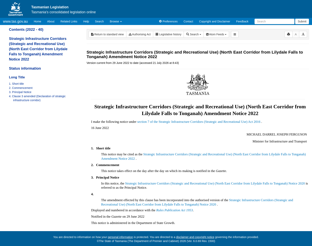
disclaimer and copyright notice (195, 237)
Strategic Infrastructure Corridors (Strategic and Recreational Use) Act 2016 (209, 122)
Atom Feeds (216, 34)
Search (99, 21)
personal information (120, 237)
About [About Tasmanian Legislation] (51, 21)
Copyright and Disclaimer (214, 21)
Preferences (168, 21)
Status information (25, 68)
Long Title (17, 77)
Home (39, 21)
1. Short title (16, 83)
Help (86, 21)
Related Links (68, 21)
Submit (302, 21)
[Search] (274, 21)
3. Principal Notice (20, 92)
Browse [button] (116, 21)
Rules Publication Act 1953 (174, 210)
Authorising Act (140, 34)
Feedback (242, 21)
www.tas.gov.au (15, 21)
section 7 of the (148, 122)
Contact (188, 21)
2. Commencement (20, 87)
